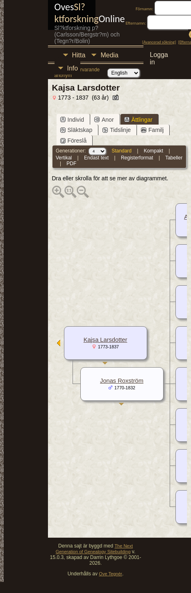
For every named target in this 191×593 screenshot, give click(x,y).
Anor (104, 119)
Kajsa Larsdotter (105, 339)
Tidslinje (116, 130)
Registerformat (137, 158)
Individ (72, 119)
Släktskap (76, 130)
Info (72, 68)
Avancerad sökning (159, 42)
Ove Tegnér (110, 573)
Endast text (96, 158)
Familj (152, 130)
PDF (71, 163)
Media (109, 55)
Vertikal (64, 158)
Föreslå (73, 140)
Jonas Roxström (121, 380)
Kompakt (153, 151)
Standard (121, 151)
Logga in (159, 56)
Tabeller (173, 158)
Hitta (79, 55)
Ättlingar (138, 119)
